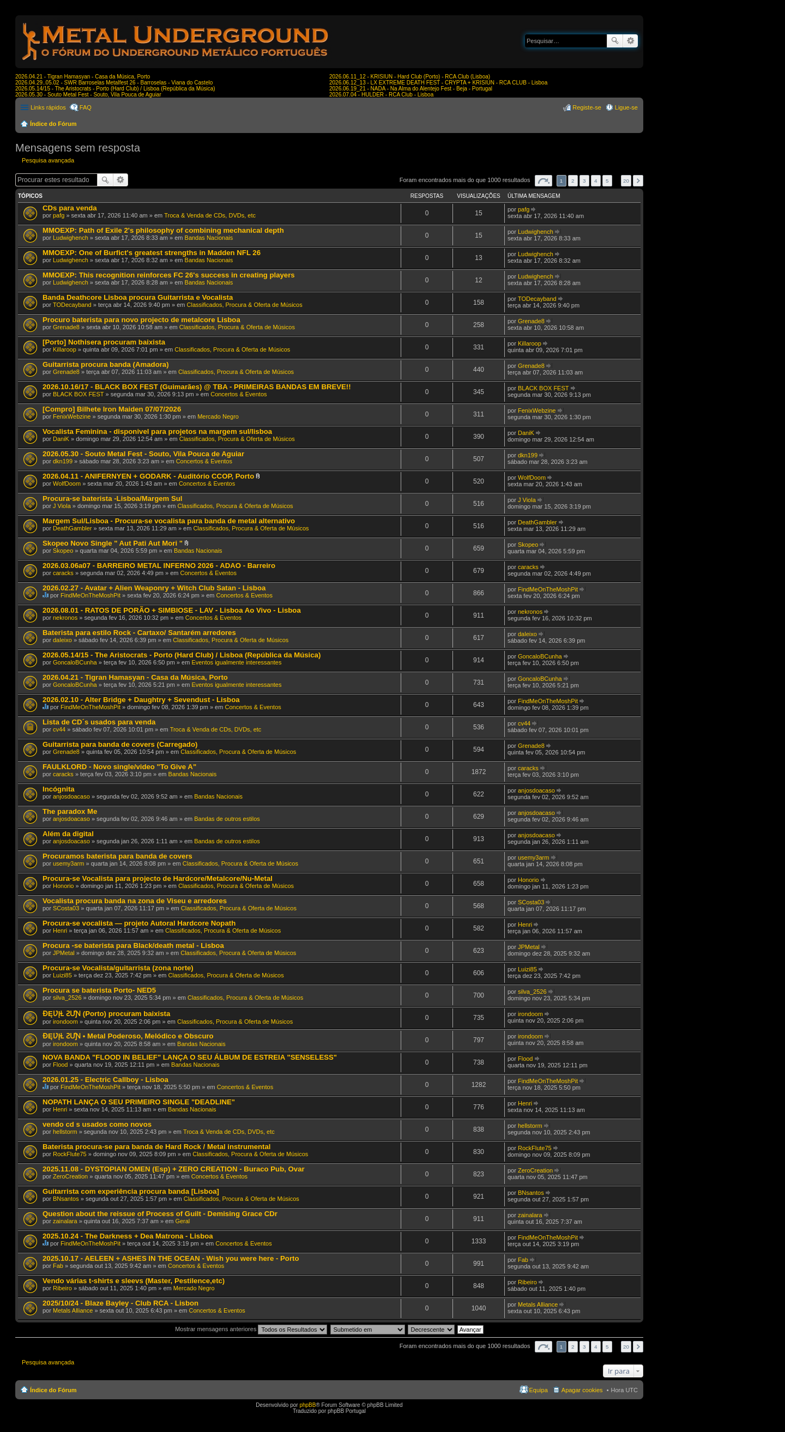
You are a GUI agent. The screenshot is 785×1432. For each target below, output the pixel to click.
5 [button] (607, 181)
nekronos (65, 617)
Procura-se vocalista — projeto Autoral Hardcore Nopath (139, 923)
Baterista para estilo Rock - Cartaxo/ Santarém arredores (139, 633)
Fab (58, 1265)
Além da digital (68, 834)
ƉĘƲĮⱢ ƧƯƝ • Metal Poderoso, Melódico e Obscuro (128, 1036)
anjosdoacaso (71, 796)
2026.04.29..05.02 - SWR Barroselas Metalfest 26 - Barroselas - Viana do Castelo (114, 83)
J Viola (62, 506)
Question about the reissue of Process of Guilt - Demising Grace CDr (160, 1214)
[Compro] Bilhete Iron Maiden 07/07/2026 (112, 409)
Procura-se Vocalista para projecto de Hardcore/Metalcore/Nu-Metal (158, 878)
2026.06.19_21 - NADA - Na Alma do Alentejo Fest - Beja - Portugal (410, 89)
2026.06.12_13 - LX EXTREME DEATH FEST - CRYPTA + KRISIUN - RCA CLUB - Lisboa (438, 83)
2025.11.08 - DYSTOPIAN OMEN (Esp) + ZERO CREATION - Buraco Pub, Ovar (174, 1169)
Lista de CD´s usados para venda (99, 722)
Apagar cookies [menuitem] (582, 1390)
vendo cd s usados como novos (97, 1124)
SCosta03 (66, 908)
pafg (58, 215)
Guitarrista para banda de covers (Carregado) (120, 744)
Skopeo (63, 550)
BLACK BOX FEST (78, 394)
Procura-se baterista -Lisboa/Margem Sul (113, 498)
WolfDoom (67, 483)
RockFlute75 (70, 1154)
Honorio (63, 886)
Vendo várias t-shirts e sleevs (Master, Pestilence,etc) (134, 1281)
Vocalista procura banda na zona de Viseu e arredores (135, 901)
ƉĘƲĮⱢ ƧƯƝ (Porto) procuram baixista (106, 1014)
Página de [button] (543, 180)
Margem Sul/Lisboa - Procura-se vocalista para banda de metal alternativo (169, 521)
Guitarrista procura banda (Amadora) (106, 364)
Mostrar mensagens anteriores (251, 1329)
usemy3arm (68, 863)
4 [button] (595, 181)
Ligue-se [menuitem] (626, 107)
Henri (60, 930)
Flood (60, 1064)
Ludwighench (70, 237)
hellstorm (65, 1131)
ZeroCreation (70, 1176)
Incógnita (59, 789)
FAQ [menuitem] (86, 107)
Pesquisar (615, 40)
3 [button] (584, 181)
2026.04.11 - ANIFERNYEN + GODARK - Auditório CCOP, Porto (148, 476)
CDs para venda (70, 208)
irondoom (65, 1021)
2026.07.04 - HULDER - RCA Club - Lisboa (381, 95)
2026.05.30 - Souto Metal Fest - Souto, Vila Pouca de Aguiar (88, 95)
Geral (182, 1221)
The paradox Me (70, 811)
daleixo (62, 640)
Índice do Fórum (53, 123)
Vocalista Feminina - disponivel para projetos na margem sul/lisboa (157, 431)
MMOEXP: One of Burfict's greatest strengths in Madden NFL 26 (152, 253)
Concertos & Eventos (238, 394)
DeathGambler (72, 528)
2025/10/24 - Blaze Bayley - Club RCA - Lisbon (120, 1303)
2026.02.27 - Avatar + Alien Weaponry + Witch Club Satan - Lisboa (154, 588)
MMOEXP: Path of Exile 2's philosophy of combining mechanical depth (163, 230)
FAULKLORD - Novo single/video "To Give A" (119, 767)
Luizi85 (62, 975)
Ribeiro (62, 1288)
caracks (63, 573)
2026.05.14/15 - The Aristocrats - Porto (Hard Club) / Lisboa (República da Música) (115, 89)
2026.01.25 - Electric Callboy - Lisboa (105, 1079)
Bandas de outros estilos (226, 818)
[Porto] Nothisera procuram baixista (104, 342)
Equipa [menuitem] (538, 1390)
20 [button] (626, 181)
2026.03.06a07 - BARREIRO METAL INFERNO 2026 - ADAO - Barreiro (159, 565)
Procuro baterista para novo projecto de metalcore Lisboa (141, 320)
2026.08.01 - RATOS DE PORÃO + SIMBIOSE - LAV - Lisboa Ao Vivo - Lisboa (172, 610)
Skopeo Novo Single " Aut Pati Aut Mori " (113, 543)
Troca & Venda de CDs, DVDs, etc (210, 215)
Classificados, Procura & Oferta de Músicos (245, 304)
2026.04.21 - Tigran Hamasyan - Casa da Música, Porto (82, 77)
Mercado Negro (218, 416)
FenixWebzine (72, 416)
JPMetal (64, 953)
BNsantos (66, 1198)
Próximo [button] (638, 180)
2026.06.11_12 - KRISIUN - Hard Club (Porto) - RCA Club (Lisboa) (409, 77)
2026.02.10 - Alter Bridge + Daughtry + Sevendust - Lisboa (141, 700)
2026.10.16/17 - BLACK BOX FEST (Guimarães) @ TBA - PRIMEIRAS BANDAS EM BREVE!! (197, 387)
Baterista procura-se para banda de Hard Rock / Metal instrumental (156, 1147)
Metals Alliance (73, 1310)
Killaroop (64, 349)
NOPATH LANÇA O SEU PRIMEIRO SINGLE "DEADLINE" (139, 1102)
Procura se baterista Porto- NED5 (99, 990)
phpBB (307, 1405)
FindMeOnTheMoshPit (90, 595)
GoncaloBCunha (75, 662)
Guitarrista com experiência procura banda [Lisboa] (131, 1191)
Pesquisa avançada (630, 40)
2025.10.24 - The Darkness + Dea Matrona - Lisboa (128, 1236)
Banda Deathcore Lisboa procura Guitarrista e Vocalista (138, 297)
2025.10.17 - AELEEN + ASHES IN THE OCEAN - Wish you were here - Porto (171, 1258)
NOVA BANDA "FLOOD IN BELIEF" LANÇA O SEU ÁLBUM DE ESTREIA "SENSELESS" (190, 1057)
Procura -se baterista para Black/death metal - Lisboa (133, 945)
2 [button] (573, 181)
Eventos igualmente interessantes (236, 662)
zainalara (65, 1221)
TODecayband (72, 304)
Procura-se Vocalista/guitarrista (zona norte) (118, 968)
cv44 (59, 729)
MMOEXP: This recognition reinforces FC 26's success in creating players (169, 275)
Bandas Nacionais (209, 237)
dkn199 (63, 461)
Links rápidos (48, 107)
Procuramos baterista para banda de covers (117, 856)
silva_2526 (67, 997)
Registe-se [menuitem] (586, 107)
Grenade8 (66, 327)
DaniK (61, 439)
